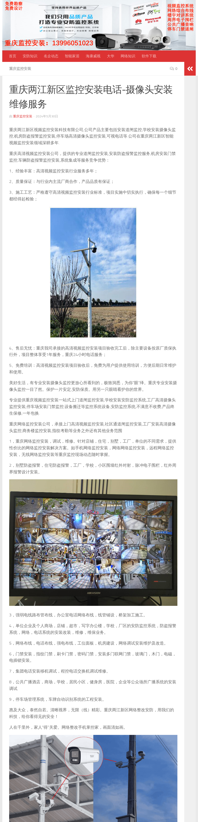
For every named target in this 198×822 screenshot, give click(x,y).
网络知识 (128, 56)
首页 (12, 56)
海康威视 (93, 56)
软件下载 (149, 56)
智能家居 (72, 56)
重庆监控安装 (20, 68)
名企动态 (51, 56)
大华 (110, 56)
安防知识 (30, 56)
